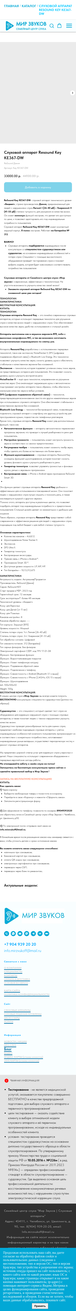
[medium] (46, 933)
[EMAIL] (19, 933)
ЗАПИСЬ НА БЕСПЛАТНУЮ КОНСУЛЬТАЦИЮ (26, 779)
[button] (51, 25)
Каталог (29, 6)
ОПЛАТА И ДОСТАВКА (17, 979)
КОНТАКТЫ (10, 975)
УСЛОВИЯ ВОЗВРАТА (16, 983)
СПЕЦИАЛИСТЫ (13, 971)
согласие (9, 1256)
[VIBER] (33, 933)
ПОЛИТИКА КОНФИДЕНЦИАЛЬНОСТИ (26, 994)
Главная (11, 6)
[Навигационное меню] (69, 26)
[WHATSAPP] (13, 933)
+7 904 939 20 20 (20, 944)
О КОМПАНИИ (12, 967)
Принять (40, 1306)
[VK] (40, 933)
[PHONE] (6, 933)
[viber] (26, 933)
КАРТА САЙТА (12, 990)
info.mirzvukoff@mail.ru (22, 950)
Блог (8, 1049)
